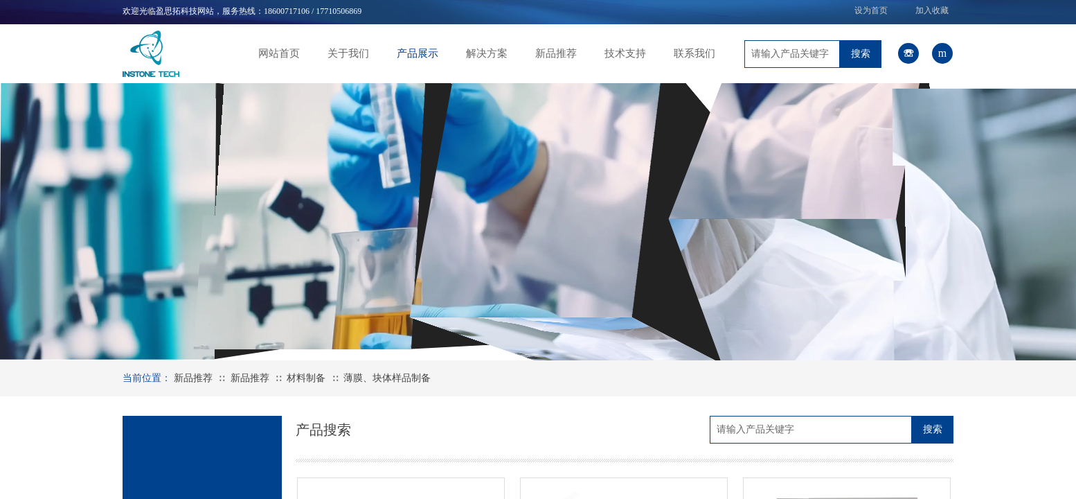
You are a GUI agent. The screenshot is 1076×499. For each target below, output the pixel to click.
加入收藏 (932, 10)
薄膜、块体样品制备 (387, 378)
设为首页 (871, 10)
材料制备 (306, 378)
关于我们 (348, 53)
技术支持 (625, 53)
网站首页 (279, 53)
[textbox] (792, 54)
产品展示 (417, 53)
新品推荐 (556, 53)
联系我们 (694, 53)
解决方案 (487, 53)
